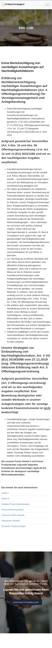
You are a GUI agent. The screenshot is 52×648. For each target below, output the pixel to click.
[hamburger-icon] (47, 5)
